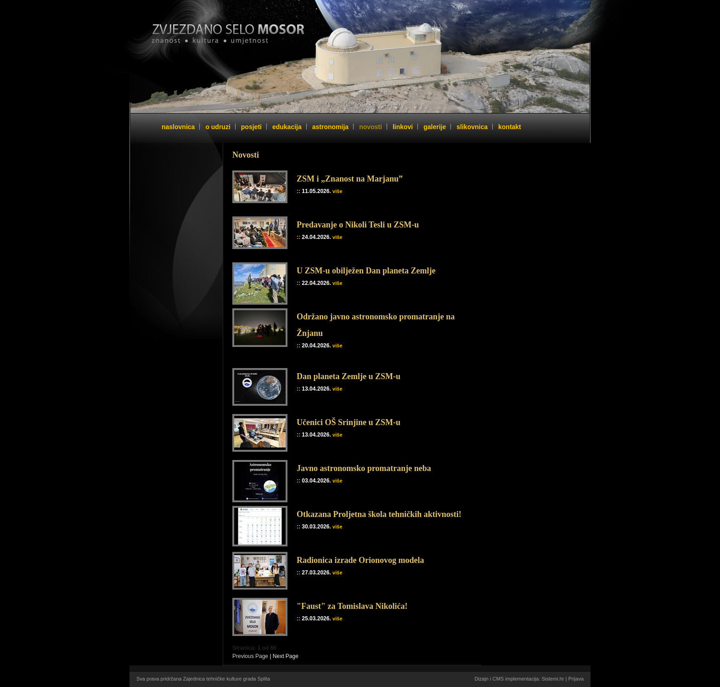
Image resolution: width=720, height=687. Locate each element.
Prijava (576, 678)
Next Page (285, 656)
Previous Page (250, 656)
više (337, 191)
